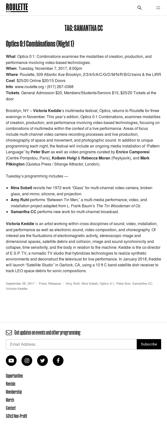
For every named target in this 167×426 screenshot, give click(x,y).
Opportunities (14, 376)
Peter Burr (123, 283)
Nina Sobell (90, 283)
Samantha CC (142, 283)
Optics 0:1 (107, 283)
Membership (14, 392)
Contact (11, 408)
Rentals (10, 384)
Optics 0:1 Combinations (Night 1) (40, 43)
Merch (10, 400)
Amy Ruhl (73, 283)
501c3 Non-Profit (16, 416)
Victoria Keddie (16, 288)
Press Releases (50, 283)
